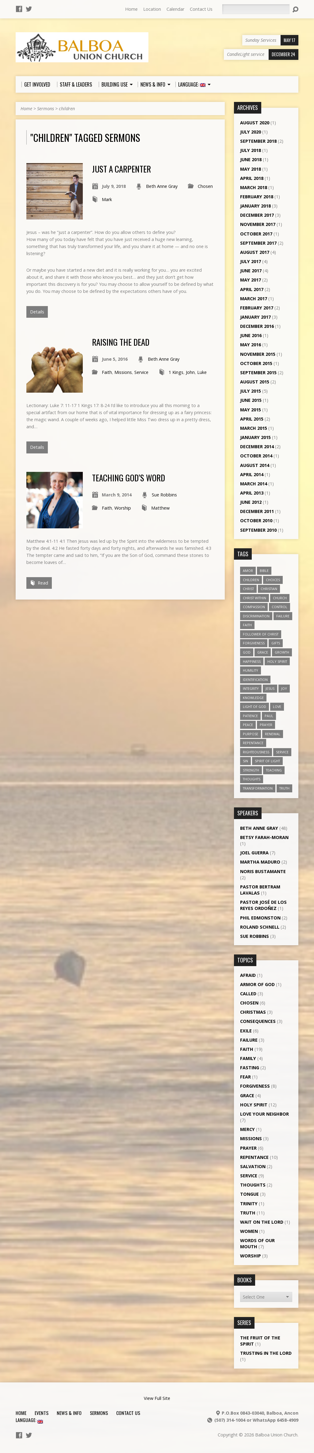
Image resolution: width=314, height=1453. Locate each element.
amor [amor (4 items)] (248, 570)
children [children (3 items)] (251, 579)
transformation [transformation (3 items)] (258, 788)
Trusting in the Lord (266, 1353)
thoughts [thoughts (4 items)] (251, 779)
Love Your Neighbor (264, 1114)
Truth (247, 1213)
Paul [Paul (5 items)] (269, 715)
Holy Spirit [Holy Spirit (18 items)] (277, 661)
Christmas (253, 1012)
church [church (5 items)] (280, 598)
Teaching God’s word (128, 477)
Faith (107, 372)
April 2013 (251, 493)
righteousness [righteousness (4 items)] (256, 752)
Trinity (249, 1203)
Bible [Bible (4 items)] (264, 570)
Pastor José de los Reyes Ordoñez (263, 905)
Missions (123, 372)
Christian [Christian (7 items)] (269, 588)
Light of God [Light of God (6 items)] (254, 706)
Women (249, 1231)
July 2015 (250, 391)
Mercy (247, 1129)
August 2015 (254, 382)
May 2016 (250, 345)
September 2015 (258, 372)
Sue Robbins (164, 495)
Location (152, 9)
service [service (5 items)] (282, 752)
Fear (245, 1077)
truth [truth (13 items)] (284, 788)
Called (248, 994)
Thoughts (253, 1185)
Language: (29, 1420)
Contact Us (201, 9)
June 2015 (251, 400)
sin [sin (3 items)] (245, 761)
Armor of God (257, 984)
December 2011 (257, 511)
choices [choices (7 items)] (273, 579)
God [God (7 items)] (247, 652)
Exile (246, 1031)
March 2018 (253, 187)
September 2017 (258, 243)
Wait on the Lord (261, 1222)
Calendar (175, 9)
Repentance (254, 1157)
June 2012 (251, 502)
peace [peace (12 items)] (248, 724)
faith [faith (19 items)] (247, 625)
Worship (122, 508)
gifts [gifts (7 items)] (275, 643)
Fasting (249, 1067)
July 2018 (250, 150)
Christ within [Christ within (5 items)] (254, 598)
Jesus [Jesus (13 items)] (270, 688)
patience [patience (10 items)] (250, 715)
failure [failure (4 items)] (282, 616)
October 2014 (256, 456)
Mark (107, 199)
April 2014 (251, 474)
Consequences (258, 1021)
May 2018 (250, 169)
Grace (247, 1095)
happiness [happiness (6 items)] (252, 661)
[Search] (255, 9)
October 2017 (256, 234)
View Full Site (157, 1398)
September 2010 (258, 530)
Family (248, 1058)
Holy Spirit (253, 1105)
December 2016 (257, 326)
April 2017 (251, 289)
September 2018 (258, 141)
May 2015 (250, 410)
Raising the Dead (120, 342)
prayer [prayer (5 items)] (266, 724)
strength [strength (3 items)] (251, 770)
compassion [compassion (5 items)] (254, 606)
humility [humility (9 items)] (250, 670)
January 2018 (255, 206)
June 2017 (251, 271)
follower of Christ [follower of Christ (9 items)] (260, 634)
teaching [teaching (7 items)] (274, 770)
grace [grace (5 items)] (262, 652)
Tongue (249, 1194)
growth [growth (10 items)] (282, 652)
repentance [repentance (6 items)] (253, 742)
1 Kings (176, 372)
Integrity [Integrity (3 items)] (251, 688)
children (67, 108)
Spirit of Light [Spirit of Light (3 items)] (267, 761)
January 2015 (255, 437)
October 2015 (256, 363)
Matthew (160, 508)
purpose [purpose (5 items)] (250, 734)
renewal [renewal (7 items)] (272, 734)
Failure (249, 1040)
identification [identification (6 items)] (255, 679)
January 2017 (255, 317)
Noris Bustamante (263, 871)
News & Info (69, 1412)
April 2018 (251, 178)
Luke (202, 372)
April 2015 (251, 419)
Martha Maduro (260, 862)
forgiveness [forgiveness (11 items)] (254, 643)
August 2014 (254, 465)
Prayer (248, 1148)
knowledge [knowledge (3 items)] (253, 697)
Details (37, 312)
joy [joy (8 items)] (284, 688)
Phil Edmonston (260, 918)
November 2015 (257, 354)
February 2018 (256, 197)
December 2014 (257, 446)
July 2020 (250, 132)
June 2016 (251, 335)
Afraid (248, 975)
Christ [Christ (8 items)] (248, 588)
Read (39, 583)
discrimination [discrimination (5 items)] (256, 616)
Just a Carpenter (121, 168)
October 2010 (256, 520)
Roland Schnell (259, 927)
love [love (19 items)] (277, 706)
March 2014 (253, 484)
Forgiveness (255, 1086)
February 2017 (256, 308)
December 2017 (257, 215)
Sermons (45, 108)
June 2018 (251, 159)
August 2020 (254, 123)
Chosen (205, 186)
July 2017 (250, 261)
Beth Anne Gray (162, 186)
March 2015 (253, 428)
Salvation (253, 1166)
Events (41, 1412)
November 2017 (257, 224)
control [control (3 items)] (279, 606)
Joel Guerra (254, 853)
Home (131, 9)
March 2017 (253, 298)
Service (141, 372)
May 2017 (250, 280)
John (190, 372)
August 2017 (254, 252)
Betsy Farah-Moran (264, 837)
